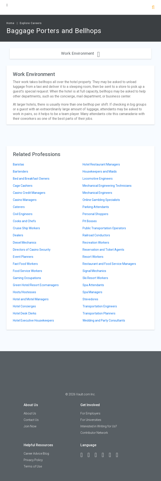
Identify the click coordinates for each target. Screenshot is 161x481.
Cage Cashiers (22, 185)
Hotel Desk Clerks (24, 313)
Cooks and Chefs (24, 221)
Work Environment (80, 53)
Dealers (18, 235)
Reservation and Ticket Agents (103, 249)
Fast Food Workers (25, 264)
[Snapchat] (119, 455)
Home (10, 23)
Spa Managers (92, 292)
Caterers (19, 207)
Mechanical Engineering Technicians (107, 185)
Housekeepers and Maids (100, 171)
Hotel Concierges (24, 306)
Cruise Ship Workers (26, 228)
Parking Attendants (96, 207)
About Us (30, 413)
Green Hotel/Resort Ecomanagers (36, 285)
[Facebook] (83, 455)
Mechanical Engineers (97, 192)
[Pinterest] (112, 455)
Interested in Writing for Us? (98, 426)
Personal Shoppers (95, 214)
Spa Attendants (93, 285)
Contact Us (31, 420)
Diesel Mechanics (24, 242)
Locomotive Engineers (98, 178)
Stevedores (90, 299)
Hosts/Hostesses (24, 292)
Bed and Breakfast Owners (31, 178)
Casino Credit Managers (29, 192)
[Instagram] (105, 455)
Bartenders (20, 171)
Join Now (30, 426)
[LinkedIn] (90, 455)
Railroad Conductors (96, 235)
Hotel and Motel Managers (31, 299)
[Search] (153, 8)
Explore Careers (31, 23)
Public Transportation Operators (104, 228)
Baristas (18, 164)
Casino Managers (25, 200)
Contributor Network (94, 432)
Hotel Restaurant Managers (101, 164)
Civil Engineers (22, 214)
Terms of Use (33, 466)
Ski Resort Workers (95, 278)
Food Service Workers (27, 271)
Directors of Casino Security (32, 249)
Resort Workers (93, 256)
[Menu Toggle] (7, 5)
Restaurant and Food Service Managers (109, 264)
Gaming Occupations (27, 278)
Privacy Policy (33, 460)
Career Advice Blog (36, 453)
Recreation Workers (96, 242)
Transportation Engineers (100, 306)
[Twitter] (98, 455)
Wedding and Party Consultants (104, 320)
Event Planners (23, 256)
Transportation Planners (99, 313)
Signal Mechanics (94, 271)
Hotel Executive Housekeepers (33, 320)
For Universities (90, 420)
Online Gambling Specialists (101, 200)
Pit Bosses (90, 221)
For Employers (90, 413)
